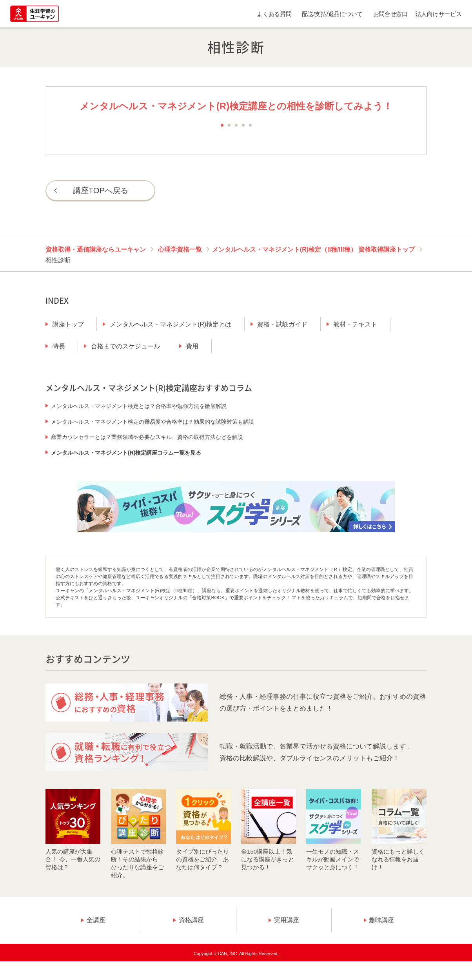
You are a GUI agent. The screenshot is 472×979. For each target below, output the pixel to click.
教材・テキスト (355, 324)
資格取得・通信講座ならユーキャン (95, 249)
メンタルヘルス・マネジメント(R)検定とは (170, 324)
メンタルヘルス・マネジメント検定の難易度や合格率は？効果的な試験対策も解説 (152, 422)
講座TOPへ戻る (100, 190)
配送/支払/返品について (332, 14)
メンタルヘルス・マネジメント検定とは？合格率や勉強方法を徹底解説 (139, 406)
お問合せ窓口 (390, 14)
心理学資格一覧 (180, 249)
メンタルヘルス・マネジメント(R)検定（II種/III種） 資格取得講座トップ (313, 249)
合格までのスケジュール (125, 346)
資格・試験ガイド (282, 324)
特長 (59, 346)
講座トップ (68, 324)
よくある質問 (274, 14)
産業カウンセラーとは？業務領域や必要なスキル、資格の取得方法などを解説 (147, 437)
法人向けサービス (439, 14)
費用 (192, 346)
